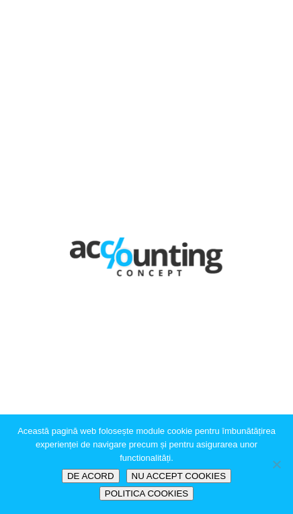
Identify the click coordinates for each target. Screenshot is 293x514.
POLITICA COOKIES (146, 493)
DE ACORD (90, 476)
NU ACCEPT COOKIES (179, 476)
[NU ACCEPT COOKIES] (276, 464)
